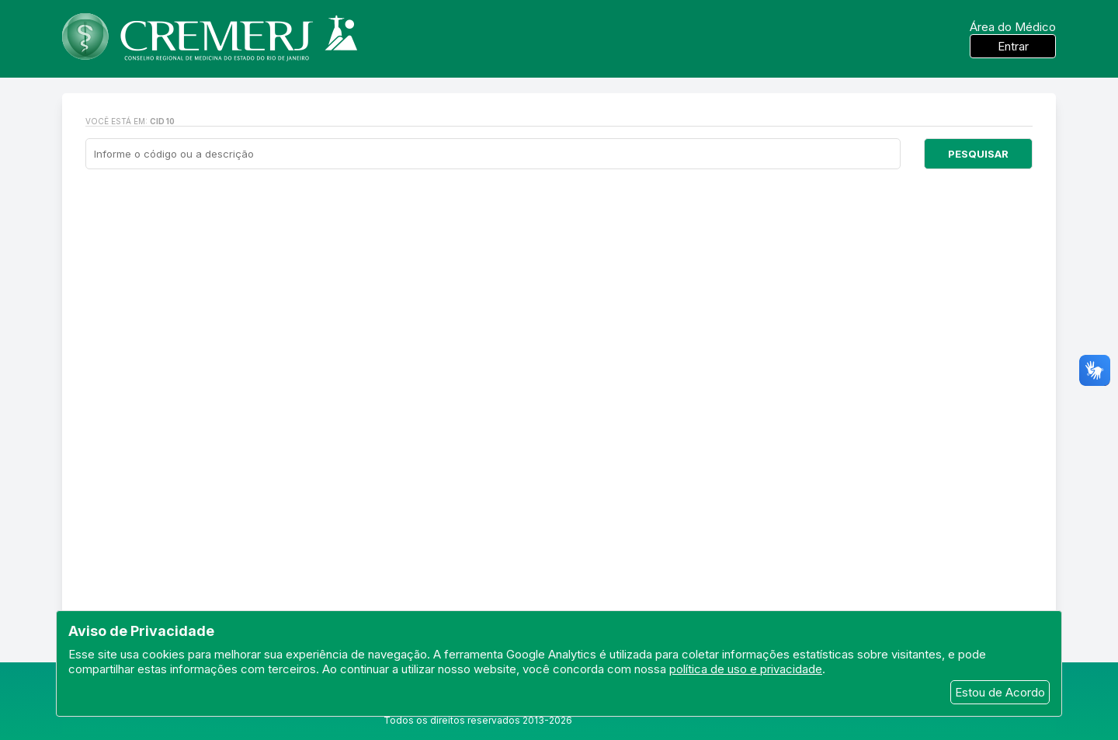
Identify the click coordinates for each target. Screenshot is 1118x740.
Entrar (1013, 46)
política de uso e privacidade (745, 669)
